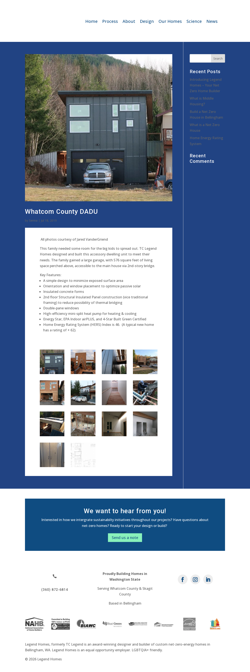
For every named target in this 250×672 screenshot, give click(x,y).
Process (110, 22)
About (129, 22)
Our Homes (170, 22)
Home (91, 22)
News (212, 22)
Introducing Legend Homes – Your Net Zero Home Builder (206, 85)
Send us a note (125, 537)
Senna (33, 220)
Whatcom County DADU (61, 211)
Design (147, 22)
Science (194, 22)
